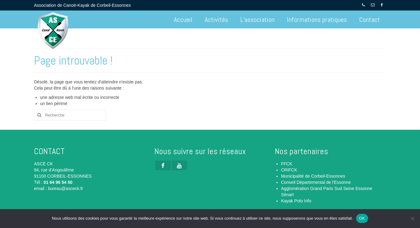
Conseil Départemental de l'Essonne (316, 182)
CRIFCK (289, 169)
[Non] (412, 218)
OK (362, 218)
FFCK (286, 163)
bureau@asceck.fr (65, 188)
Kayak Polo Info (296, 200)
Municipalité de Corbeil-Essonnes (313, 176)
